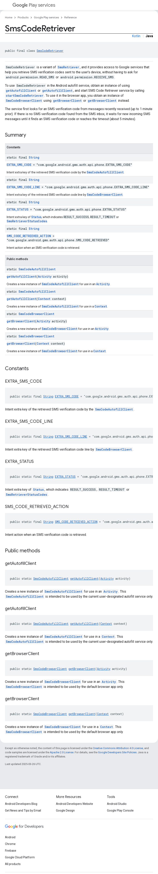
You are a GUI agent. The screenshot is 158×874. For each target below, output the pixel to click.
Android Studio (117, 803)
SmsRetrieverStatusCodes (27, 221)
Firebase (10, 850)
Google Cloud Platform (20, 857)
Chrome (10, 844)
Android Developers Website (74, 803)
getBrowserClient (67, 101)
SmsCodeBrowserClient (24, 101)
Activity (44, 276)
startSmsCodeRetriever (24, 96)
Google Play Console (120, 810)
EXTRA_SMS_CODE (19, 165)
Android (10, 837)
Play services (33, 5)
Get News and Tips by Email (23, 810)
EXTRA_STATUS (18, 209)
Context (44, 299)
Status (36, 217)
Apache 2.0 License (61, 752)
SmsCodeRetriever (50, 51)
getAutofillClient (21, 91)
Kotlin (136, 36)
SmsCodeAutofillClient (105, 172)
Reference (70, 17)
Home (8, 17)
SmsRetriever (68, 67)
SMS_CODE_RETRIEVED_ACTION (29, 236)
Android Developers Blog (21, 803)
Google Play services (46, 17)
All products (13, 864)
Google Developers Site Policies (117, 752)
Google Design (65, 810)
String (34, 157)
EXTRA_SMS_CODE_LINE (23, 187)
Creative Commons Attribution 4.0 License (118, 748)
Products (23, 17)
